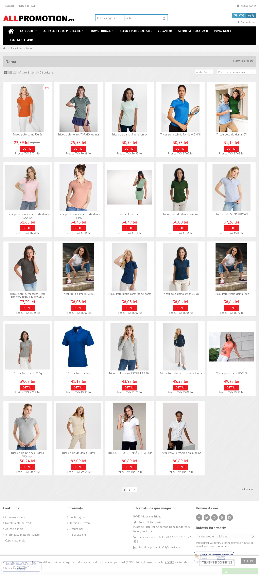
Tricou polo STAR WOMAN (231, 214)
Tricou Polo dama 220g (27, 373)
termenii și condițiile (217, 562)
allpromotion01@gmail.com (164, 547)
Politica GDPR (246, 5)
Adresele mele (14, 529)
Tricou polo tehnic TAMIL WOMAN (180, 134)
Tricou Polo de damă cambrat (180, 214)
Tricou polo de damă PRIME (79, 453)
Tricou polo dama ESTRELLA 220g (129, 373)
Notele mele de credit (18, 523)
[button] (28, 31)
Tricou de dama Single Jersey (129, 134)
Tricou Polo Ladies (78, 373)
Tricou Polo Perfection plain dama (180, 453)
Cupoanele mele (15, 540)
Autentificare (247, 22)
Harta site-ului (26, 5)
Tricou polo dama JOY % (27, 134)
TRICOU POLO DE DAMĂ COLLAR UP (129, 453)
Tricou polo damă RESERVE (78, 294)
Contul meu (12, 508)
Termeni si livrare (80, 523)
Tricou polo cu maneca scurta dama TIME (78, 215)
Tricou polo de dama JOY (231, 134)
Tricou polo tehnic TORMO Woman (79, 134)
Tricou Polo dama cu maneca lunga (180, 373)
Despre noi (76, 529)
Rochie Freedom (129, 214)
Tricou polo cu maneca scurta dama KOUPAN (27, 215)
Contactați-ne (78, 517)
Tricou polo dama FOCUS (231, 373)
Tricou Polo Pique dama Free (231, 294)
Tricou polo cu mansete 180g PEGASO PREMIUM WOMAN (28, 295)
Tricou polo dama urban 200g (180, 294)
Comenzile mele (15, 517)
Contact (9, 5)
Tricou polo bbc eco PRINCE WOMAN (28, 454)
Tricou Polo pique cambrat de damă (129, 294)
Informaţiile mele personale (22, 534)
